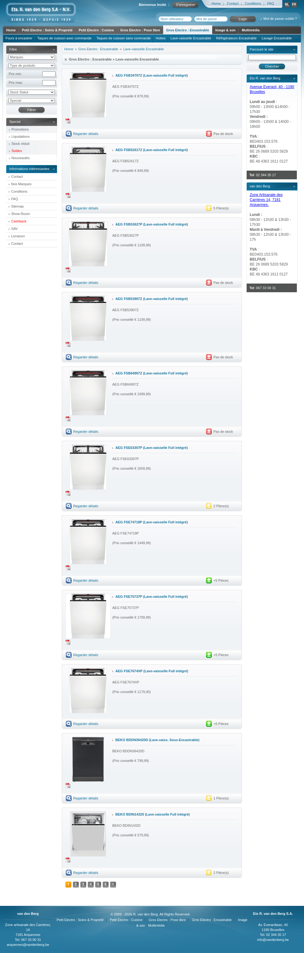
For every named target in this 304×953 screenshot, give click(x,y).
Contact (233, 3)
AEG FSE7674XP (128, 671)
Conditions (253, 3)
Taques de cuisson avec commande (64, 38)
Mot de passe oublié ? (280, 18)
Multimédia (250, 30)
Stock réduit (20, 143)
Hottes (161, 38)
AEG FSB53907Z (128, 299)
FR (294, 4)
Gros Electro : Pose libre (140, 30)
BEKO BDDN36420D (131, 740)
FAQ (270, 3)
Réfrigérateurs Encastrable (236, 38)
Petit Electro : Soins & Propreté (47, 30)
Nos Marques (21, 184)
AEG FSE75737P (128, 596)
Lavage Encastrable (277, 38)
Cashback (18, 221)
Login (243, 19)
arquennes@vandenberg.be (28, 944)
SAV (14, 228)
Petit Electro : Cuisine (96, 30)
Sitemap (17, 206)
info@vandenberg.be (273, 940)
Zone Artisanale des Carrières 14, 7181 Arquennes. (266, 200)
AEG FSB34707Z (128, 75)
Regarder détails (85, 134)
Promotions (20, 129)
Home (216, 3)
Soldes (16, 151)
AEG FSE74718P (128, 522)
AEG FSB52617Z (128, 150)
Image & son (225, 30)
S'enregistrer (185, 5)
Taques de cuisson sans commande (123, 38)
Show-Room (20, 214)
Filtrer (31, 110)
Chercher (272, 66)
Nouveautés (20, 158)
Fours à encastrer (19, 38)
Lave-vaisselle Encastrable (191, 38)
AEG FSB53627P (128, 224)
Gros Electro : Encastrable (187, 30)
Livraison (18, 236)
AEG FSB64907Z (128, 373)
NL (287, 4)
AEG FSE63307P (128, 448)
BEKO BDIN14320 (129, 814)
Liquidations (20, 136)
